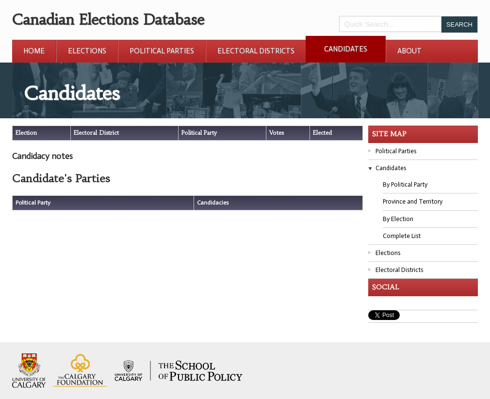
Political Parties (162, 51)
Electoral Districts (255, 51)
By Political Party (405, 184)
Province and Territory (412, 201)
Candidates (345, 49)
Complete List (402, 235)
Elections (87, 51)
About (409, 51)
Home (34, 51)
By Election (398, 219)
